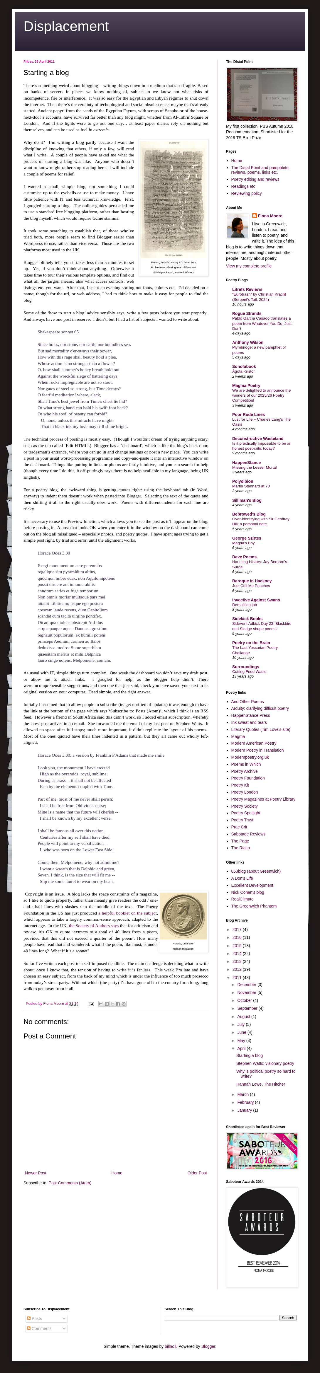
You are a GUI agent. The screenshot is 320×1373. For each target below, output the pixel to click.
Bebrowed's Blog (249, 514)
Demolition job (244, 605)
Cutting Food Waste (249, 671)
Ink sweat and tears (249, 722)
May (241, 1040)
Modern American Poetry (254, 743)
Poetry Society (244, 806)
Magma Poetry (246, 385)
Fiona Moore (270, 216)
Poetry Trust (242, 820)
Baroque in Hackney (252, 581)
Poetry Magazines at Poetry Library (263, 799)
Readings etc (243, 186)
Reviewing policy (246, 193)
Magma (238, 736)
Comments (39, 1328)
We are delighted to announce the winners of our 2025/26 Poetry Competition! (261, 395)
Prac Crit (239, 827)
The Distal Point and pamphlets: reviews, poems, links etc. (260, 170)
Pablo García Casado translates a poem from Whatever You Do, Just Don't (262, 323)
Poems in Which (246, 764)
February (246, 1102)
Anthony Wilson (247, 342)
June (242, 1032)
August (244, 1016)
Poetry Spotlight (245, 813)
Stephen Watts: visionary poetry (265, 1063)
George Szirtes (246, 538)
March (243, 1094)
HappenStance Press (250, 715)
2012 (238, 969)
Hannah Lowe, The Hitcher (260, 1084)
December (247, 984)
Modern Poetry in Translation (257, 750)
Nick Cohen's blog (247, 892)
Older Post (197, 1173)
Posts (34, 1318)
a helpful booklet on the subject (127, 912)
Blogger (208, 1346)
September (247, 1008)
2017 (238, 929)
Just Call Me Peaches (251, 586)
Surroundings (245, 666)
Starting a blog (249, 1055)
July (241, 1024)
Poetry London (244, 792)
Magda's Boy (243, 543)
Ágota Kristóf (243, 371)
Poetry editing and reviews (255, 179)
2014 (238, 953)
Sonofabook (244, 366)
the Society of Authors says (94, 925)
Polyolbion (242, 481)
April (242, 1048)
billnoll (170, 1346)
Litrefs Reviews (247, 289)
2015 (238, 945)
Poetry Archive (244, 771)
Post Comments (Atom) (70, 1183)
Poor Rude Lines (248, 414)
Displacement (66, 26)
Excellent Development (252, 885)
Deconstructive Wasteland (258, 438)
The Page (240, 841)
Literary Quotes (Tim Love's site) (260, 729)
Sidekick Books (247, 618)
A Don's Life (242, 878)
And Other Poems (247, 701)
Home (116, 1173)
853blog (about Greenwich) (256, 871)
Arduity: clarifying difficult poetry (260, 708)
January (245, 1110)
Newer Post (35, 1173)
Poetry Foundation (248, 778)
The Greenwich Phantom (254, 906)
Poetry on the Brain (251, 642)
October (245, 1000)
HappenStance (246, 462)
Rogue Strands (247, 313)
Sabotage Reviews (248, 834)
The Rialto (240, 847)
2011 (238, 977)
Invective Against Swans (256, 600)
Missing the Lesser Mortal (254, 467)
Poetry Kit (240, 785)
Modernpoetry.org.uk (250, 757)
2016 (238, 937)
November (247, 992)
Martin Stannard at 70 (251, 486)
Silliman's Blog (247, 500)
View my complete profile (249, 266)
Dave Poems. (245, 557)
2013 (238, 961)
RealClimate (242, 899)
